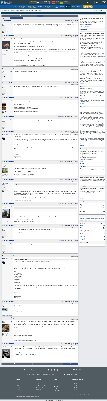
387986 (76, 301)
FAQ (63, 13)
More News (82, 198)
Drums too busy (8, 20)
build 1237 (88, 192)
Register (97, 10)
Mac (96, 62)
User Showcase (39, 383)
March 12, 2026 (83, 175)
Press (18, 385)
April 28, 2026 (83, 31)
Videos (75, 387)
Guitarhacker (61, 116)
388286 (76, 343)
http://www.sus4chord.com (19, 340)
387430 (76, 97)
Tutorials (75, 389)
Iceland (3, 361)
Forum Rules (57, 13)
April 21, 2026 (83, 106)
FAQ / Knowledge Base (78, 383)
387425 (76, 82)
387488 (76, 131)
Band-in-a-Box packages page (92, 133)
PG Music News (83, 29)
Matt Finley (61, 68)
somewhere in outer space (7, 315)
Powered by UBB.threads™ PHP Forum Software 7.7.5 (53, 400)
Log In (102, 10)
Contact (18, 383)
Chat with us (70, 374)
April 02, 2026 (83, 148)
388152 (76, 317)
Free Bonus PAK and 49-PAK (86, 138)
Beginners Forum (29, 10)
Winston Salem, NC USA (6, 176)
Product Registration (78, 391)
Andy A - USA (61, 225)
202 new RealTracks (91, 123)
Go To (20, 18)
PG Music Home (5, 10)
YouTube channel (97, 91)
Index (40, 15)
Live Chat (57, 3)
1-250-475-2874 (65, 1)
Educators (19, 389)
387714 (76, 255)
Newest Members (84, 216)
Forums (12, 10)
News (56, 382)
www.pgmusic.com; (19, 396)
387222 (76, 68)
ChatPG (81, 15)
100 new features (83, 119)
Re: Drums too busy (9, 35)
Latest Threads (49, 13)
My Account (57, 388)
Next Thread (61, 15)
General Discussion (20, 10)
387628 (76, 225)
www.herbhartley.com (18, 105)
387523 (76, 161)
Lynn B (62, 35)
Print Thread (13, 18)
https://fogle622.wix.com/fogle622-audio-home (26, 175)
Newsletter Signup (59, 383)
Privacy (85, 394)
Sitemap (19, 391)
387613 (76, 203)
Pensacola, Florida (5, 335)
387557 (76, 179)
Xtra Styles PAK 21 (95, 126)
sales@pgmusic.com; (27, 396)
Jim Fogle (61, 240)
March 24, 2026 (83, 166)
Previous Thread (19, 15)
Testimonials (38, 389)
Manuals (75, 385)
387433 (76, 116)
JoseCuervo (61, 203)
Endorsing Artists (39, 387)
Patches (75, 382)
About (18, 382)
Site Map (89, 394)
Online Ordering (66, 3)
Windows (101, 62)
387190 (76, 20)
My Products (57, 390)
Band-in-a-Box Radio (40, 385)
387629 (76, 240)
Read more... (82, 83)
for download (100, 180)
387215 (76, 35)
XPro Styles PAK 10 (88, 126)
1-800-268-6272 (58, 1)
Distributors (19, 387)
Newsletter (79, 370)
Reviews (38, 391)
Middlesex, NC (4, 113)
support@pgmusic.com (35, 396)
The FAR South (5, 221)
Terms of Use (79, 394)
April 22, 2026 (83, 86)
